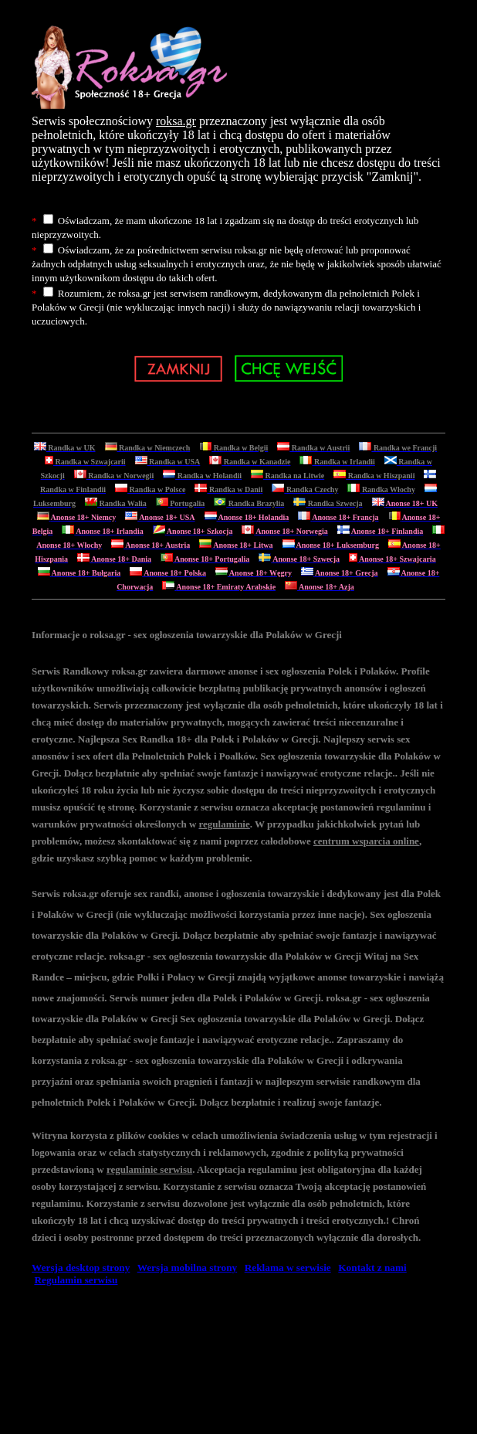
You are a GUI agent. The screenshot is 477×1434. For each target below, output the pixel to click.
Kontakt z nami (372, 1267)
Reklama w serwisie (288, 1267)
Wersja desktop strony (81, 1267)
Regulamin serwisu (75, 1280)
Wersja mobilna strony (187, 1267)
